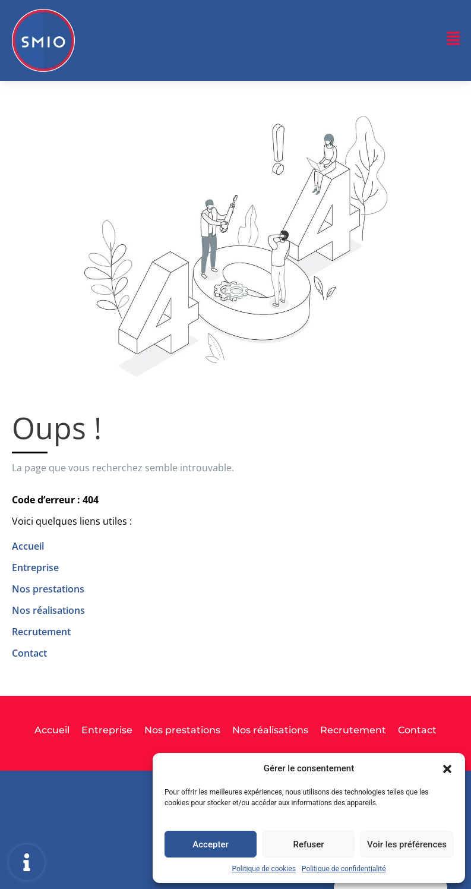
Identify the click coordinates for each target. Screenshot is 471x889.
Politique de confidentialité (344, 869)
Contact (29, 653)
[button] (447, 768)
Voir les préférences (407, 844)
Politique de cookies (264, 869)
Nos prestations (48, 588)
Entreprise (35, 567)
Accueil (28, 546)
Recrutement (41, 631)
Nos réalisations (48, 610)
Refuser (308, 844)
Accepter (210, 844)
